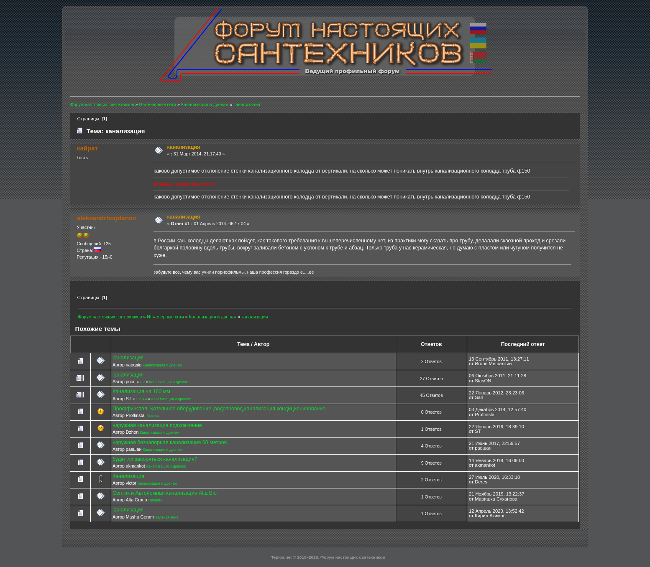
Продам (154, 500)
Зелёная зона (167, 517)
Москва (153, 416)
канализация (128, 358)
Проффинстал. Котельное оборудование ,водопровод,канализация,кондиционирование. (220, 409)
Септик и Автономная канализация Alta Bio (165, 493)
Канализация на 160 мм (141, 391)
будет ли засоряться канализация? (155, 459)
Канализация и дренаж (162, 365)
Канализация (128, 476)
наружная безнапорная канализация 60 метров (170, 442)
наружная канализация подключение (157, 425)
